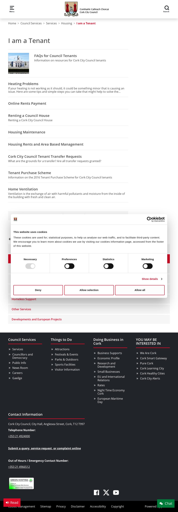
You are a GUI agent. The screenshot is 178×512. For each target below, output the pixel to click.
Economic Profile (109, 358)
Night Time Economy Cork (111, 391)
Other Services (21, 309)
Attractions (62, 349)
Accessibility (98, 506)
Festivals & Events (66, 354)
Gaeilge (17, 378)
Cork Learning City (152, 368)
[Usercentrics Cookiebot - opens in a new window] (149, 219)
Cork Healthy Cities (152, 373)
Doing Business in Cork (108, 341)
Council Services (22, 339)
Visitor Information (67, 369)
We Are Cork (148, 353)
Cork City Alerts (150, 378)
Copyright (117, 506)
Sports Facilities (65, 364)
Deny (38, 290)
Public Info (19, 363)
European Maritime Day (110, 400)
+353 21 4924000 (19, 436)
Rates (101, 385)
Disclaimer (78, 506)
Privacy (61, 506)
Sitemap (45, 506)
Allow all (140, 290)
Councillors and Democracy (22, 356)
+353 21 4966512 (19, 467)
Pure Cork (146, 363)
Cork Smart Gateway (153, 358)
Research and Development (106, 365)
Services (17, 349)
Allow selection (88, 290)
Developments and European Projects (37, 319)
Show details (150, 278)
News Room (20, 368)
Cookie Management (21, 506)
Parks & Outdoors (66, 359)
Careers (17, 373)
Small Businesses (109, 372)
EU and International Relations (111, 378)
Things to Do (61, 339)
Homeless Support (24, 299)
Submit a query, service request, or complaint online (44, 448)
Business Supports (110, 353)
